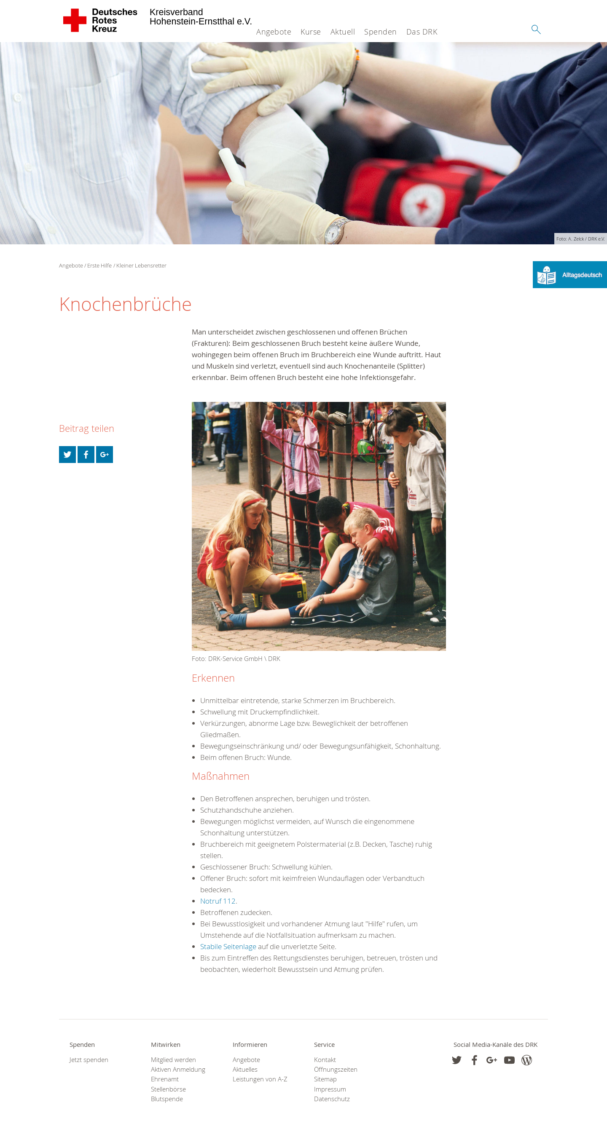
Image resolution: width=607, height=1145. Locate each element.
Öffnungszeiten (335, 1069)
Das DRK (422, 32)
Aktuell (342, 32)
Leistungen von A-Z (260, 1079)
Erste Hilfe (99, 265)
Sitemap (325, 1079)
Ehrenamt (165, 1079)
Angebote (273, 32)
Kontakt (325, 1060)
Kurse (311, 32)
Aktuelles (245, 1069)
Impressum (330, 1089)
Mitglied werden (173, 1060)
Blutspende (167, 1099)
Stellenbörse (168, 1089)
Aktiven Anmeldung (178, 1069)
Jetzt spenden (89, 1060)
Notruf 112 (218, 901)
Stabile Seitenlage (228, 946)
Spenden (380, 32)
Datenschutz (332, 1099)
